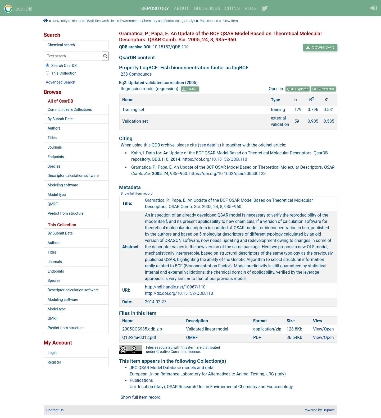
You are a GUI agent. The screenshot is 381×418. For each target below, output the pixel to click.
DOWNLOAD (320, 47)
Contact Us (55, 410)
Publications (209, 21)
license (194, 352)
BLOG (251, 8)
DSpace (329, 410)
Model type (57, 194)
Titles (52, 138)
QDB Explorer (297, 89)
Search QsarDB (61, 65)
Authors (54, 128)
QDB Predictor (323, 89)
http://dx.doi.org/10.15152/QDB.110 (179, 293)
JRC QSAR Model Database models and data (172, 367)
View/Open (323, 329)
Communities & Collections (70, 109)
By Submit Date (60, 119)
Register (54, 362)
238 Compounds (136, 74)
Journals (55, 147)
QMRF (189, 89)
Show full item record (137, 193)
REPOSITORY (155, 8)
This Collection (60, 73)
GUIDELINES (207, 8)
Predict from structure (66, 213)
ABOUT (181, 8)
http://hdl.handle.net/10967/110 (175, 287)
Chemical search (61, 45)
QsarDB (18, 9)
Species (54, 166)
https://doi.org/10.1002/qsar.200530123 (227, 173)
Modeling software (63, 185)
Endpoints (56, 157)
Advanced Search (60, 82)
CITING (232, 8)
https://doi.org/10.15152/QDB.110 (214, 159)
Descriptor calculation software (73, 175)
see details (209, 145)
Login (52, 353)
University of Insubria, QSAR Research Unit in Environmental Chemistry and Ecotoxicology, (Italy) (124, 21)
